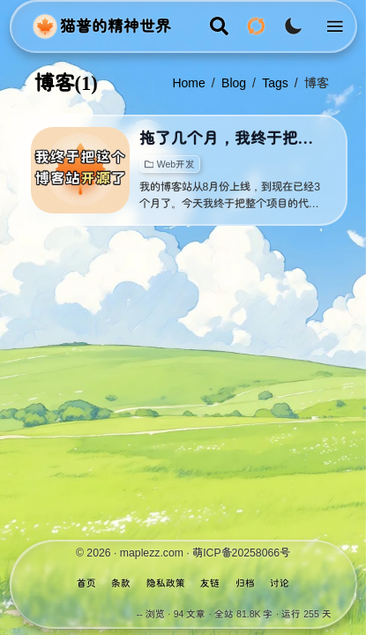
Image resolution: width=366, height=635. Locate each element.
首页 (86, 583)
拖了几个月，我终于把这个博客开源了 (232, 138)
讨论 (279, 583)
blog (233, 83)
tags (275, 83)
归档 (245, 583)
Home (188, 83)
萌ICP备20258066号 (241, 553)
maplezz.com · (156, 553)
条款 (121, 583)
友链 (210, 583)
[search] (219, 26)
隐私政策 (165, 583)
